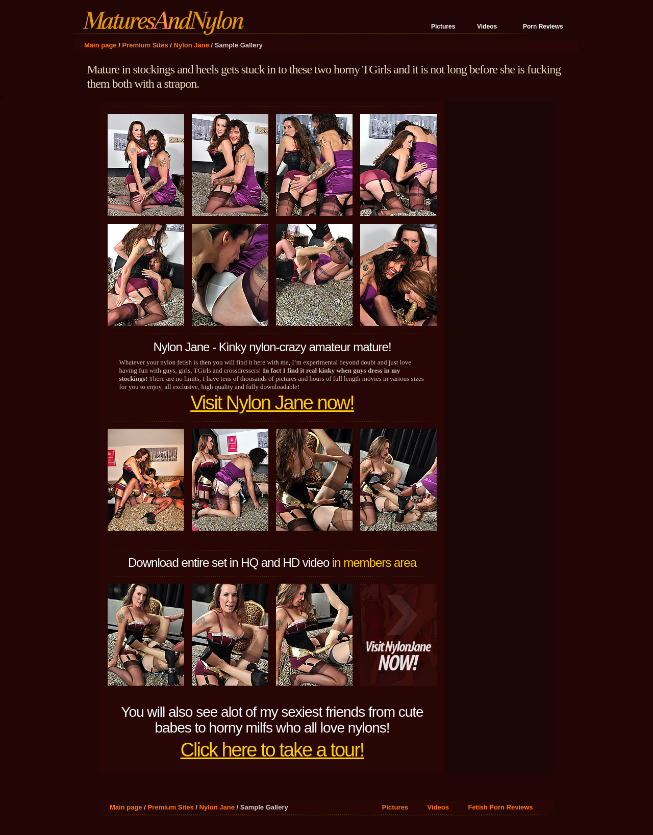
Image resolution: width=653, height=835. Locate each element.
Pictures (443, 26)
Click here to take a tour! (272, 750)
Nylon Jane (191, 45)
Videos (487, 26)
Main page (100, 45)
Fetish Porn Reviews (500, 807)
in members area (374, 562)
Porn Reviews (543, 26)
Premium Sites (145, 45)
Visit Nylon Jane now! (272, 402)
